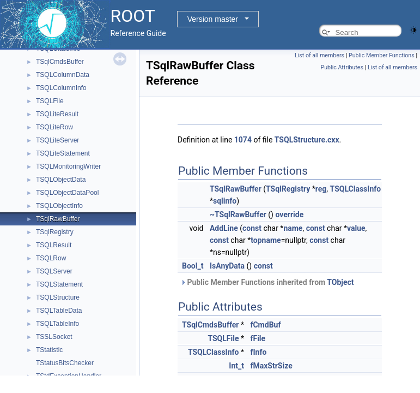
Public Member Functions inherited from (267, 282)
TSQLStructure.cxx (307, 139)
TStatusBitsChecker (65, 363)
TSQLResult (53, 245)
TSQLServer (54, 271)
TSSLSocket (54, 337)
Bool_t (192, 265)
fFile (257, 338)
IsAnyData (227, 265)
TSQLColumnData (62, 75)
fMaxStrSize (271, 365)
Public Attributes (341, 67)
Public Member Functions (382, 55)
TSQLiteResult (57, 114)
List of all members (319, 55)
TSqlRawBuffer (58, 219)
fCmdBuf (265, 324)
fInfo (258, 352)
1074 (243, 139)
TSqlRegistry (55, 232)
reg (321, 188)
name (292, 228)
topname (266, 240)
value (356, 228)
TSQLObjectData (61, 179)
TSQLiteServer (57, 140)
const (251, 228)
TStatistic (49, 350)
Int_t (236, 365)
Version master (212, 19)
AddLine (224, 228)
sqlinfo (224, 200)
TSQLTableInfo (57, 323)
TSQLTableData (59, 310)
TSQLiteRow (54, 127)
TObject (340, 282)
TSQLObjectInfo (59, 206)
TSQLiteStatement (63, 153)
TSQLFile (50, 101)
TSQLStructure (58, 297)
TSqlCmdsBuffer (60, 62)
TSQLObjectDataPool (67, 192)
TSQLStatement (59, 284)
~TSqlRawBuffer (238, 214)
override (289, 214)
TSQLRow (51, 258)
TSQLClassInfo (355, 188)
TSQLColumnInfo (61, 88)
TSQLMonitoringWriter (68, 166)
